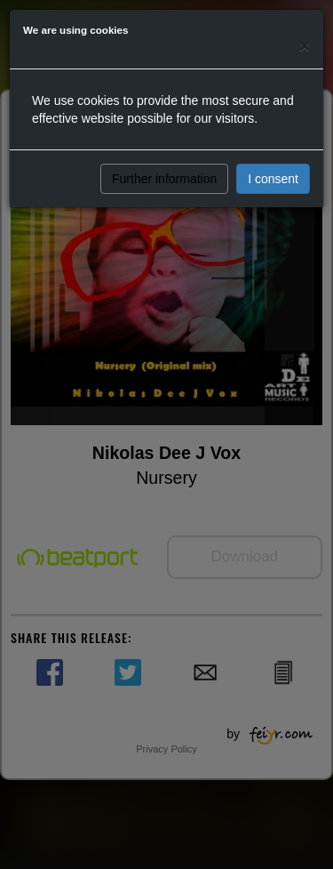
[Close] (304, 45)
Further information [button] (164, 179)
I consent (273, 179)
